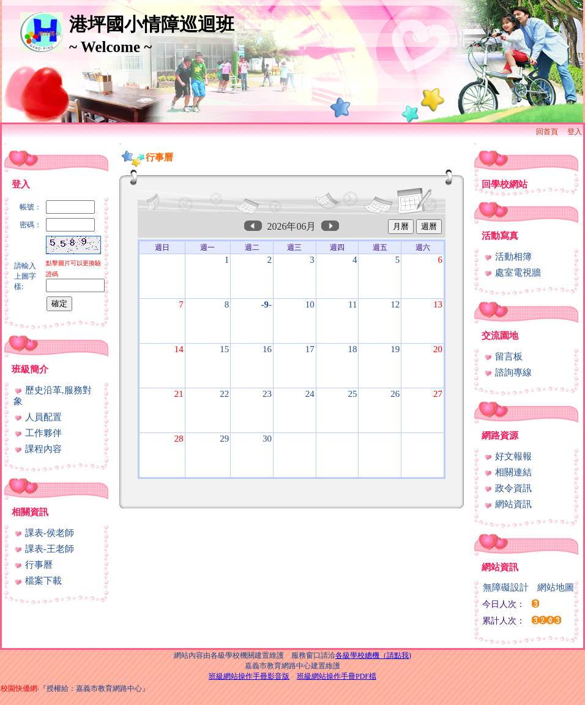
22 (224, 394)
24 (310, 394)
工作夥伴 (37, 433)
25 (352, 394)
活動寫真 (500, 236)
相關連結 (507, 472)
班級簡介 (30, 369)
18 (352, 349)
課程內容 (37, 449)
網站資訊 (507, 504)
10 (310, 304)
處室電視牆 (512, 272)
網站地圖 (555, 587)
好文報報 (507, 456)
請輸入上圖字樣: (25, 276)
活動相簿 (507, 257)
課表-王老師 (43, 549)
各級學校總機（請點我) (373, 655)
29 (224, 438)
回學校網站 (504, 184)
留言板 (503, 356)
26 (395, 394)
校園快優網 (19, 688)
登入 (574, 131)
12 (395, 304)
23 (267, 394)
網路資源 (500, 435)
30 (267, 438)
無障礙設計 (506, 587)
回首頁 (547, 131)
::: (5, 143)
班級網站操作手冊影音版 (249, 676)
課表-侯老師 (43, 533)
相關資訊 (30, 512)
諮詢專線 (507, 372)
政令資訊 (507, 488)
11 (352, 304)
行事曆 (33, 565)
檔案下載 (37, 581)
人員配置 (37, 417)
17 (310, 349)
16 (267, 349)
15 (224, 349)
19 (395, 349)
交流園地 (500, 336)
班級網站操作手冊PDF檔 (336, 676)
